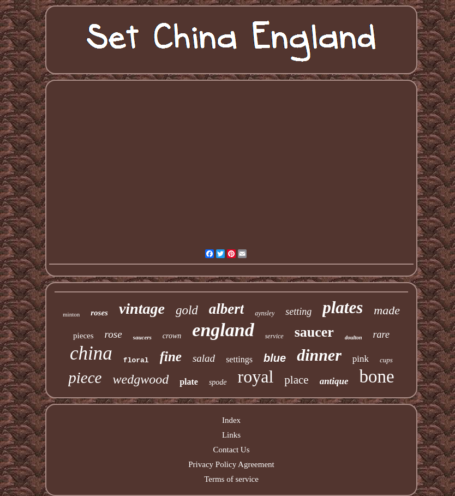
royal (256, 376)
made (387, 310)
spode (218, 382)
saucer (314, 332)
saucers (142, 337)
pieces (83, 335)
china (91, 353)
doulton (353, 337)
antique (334, 381)
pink (360, 359)
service (274, 336)
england (223, 330)
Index (231, 420)
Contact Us (231, 449)
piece (84, 377)
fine (171, 356)
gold (187, 310)
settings (239, 359)
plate (188, 381)
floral (136, 360)
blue (275, 358)
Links (231, 435)
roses (99, 312)
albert (226, 309)
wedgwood (140, 379)
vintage (142, 308)
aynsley (264, 313)
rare (381, 334)
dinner (319, 355)
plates (342, 307)
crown (172, 336)
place (296, 379)
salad (204, 358)
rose (113, 334)
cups (386, 360)
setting (298, 311)
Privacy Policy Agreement (231, 464)
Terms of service (231, 479)
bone (377, 376)
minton (71, 314)
